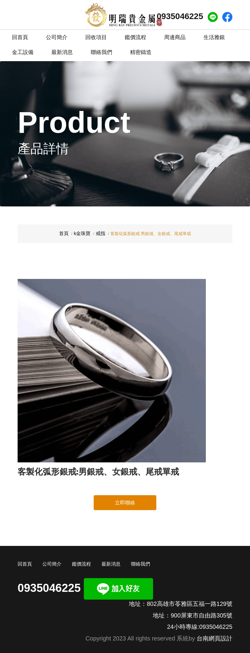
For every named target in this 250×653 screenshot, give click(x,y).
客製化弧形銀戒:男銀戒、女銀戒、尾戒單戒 (98, 472)
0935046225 (180, 16)
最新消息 (62, 50)
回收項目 (96, 35)
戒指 (100, 233)
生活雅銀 (214, 37)
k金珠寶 (82, 233)
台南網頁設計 (214, 638)
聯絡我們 (101, 50)
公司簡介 (56, 35)
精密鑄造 (141, 50)
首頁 (64, 233)
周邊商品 (175, 37)
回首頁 (20, 35)
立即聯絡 (125, 503)
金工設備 (22, 52)
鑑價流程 (135, 35)
